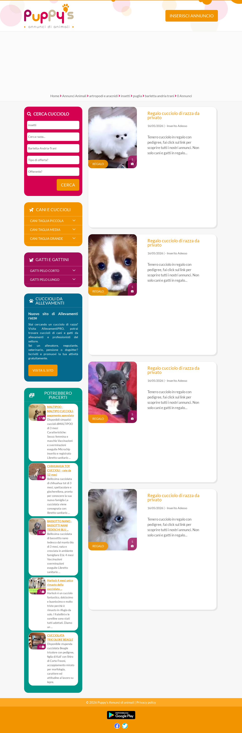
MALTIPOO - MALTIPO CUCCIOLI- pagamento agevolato (60, 411)
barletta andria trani (159, 96)
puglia (137, 96)
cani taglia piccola (46, 221)
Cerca (68, 184)
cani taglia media (45, 229)
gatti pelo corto (44, 271)
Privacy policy (146, 702)
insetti (125, 96)
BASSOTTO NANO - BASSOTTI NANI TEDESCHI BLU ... (59, 525)
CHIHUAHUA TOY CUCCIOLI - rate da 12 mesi (59, 470)
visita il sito (43, 370)
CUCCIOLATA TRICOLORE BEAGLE (60, 637)
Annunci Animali (74, 96)
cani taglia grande (46, 238)
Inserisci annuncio (192, 15)
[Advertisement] (121, 61)
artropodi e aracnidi (103, 96)
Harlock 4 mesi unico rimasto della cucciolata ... (60, 585)
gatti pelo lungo (44, 279)
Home (54, 96)
